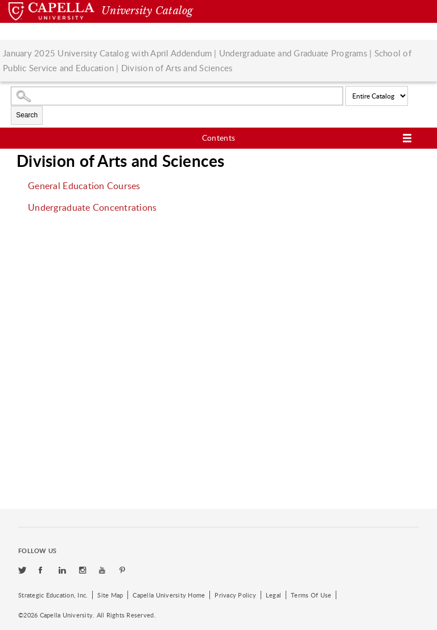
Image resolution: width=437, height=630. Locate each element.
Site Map (110, 595)
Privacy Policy (235, 595)
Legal (273, 595)
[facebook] (43, 570)
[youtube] (103, 570)
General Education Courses (84, 185)
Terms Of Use (311, 595)
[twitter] (22, 570)
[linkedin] (63, 570)
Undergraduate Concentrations (92, 207)
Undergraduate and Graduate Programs (293, 53)
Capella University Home (169, 595)
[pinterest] (122, 570)
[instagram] (83, 570)
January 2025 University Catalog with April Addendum (107, 53)
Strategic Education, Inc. (53, 595)
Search (27, 115)
